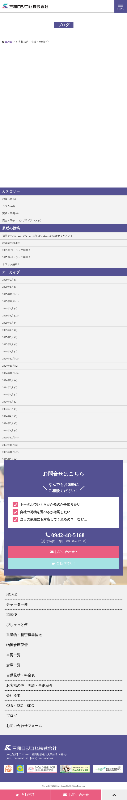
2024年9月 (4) (9, 380)
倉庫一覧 (13, 665)
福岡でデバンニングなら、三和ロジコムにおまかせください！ (37, 235)
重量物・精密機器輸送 (24, 635)
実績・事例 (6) (10, 213)
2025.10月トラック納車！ (16, 257)
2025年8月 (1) (9, 308)
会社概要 (13, 696)
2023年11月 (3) (10, 444)
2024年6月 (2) (9, 401)
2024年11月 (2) (10, 365)
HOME (8, 41)
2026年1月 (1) (9, 286)
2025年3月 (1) (9, 337)
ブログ (11, 716)
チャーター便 (17, 604)
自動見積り (63, 563)
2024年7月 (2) (9, 394)
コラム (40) (8, 206)
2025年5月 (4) (9, 322)
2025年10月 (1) (10, 301)
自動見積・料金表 (20, 675)
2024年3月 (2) (9, 423)
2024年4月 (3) (9, 416)
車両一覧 (13, 655)
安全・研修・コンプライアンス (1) (21, 220)
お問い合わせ (63, 551)
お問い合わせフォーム (24, 726)
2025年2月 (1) (9, 344)
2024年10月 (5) (10, 373)
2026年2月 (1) (9, 279)
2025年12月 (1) (10, 294)
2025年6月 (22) (10, 315)
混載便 (11, 614)
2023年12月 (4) (10, 437)
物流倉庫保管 (17, 645)
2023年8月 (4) (9, 459)
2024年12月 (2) (10, 358)
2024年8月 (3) (9, 387)
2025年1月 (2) (9, 351)
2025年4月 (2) (9, 330)
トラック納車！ (11, 264)
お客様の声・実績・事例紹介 (29, 685)
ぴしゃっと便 (17, 625)
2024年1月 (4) (9, 430)
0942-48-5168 (65, 535)
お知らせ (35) (9, 198)
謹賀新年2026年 (11, 242)
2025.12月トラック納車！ (16, 250)
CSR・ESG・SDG (20, 706)
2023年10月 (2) (10, 452)
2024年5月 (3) (9, 409)
